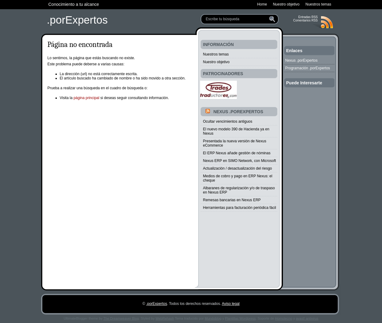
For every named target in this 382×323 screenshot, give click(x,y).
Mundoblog (213, 318)
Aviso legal (231, 304)
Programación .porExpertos (307, 68)
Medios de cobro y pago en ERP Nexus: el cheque (237, 178)
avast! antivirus (307, 318)
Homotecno (283, 318)
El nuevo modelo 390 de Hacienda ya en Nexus (236, 131)
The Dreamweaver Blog (121, 318)
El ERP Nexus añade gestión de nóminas (237, 153)
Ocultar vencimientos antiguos (228, 121)
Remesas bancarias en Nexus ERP (232, 200)
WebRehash (165, 318)
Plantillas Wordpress (240, 318)
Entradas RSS (308, 17)
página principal (86, 98)
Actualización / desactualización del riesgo (237, 168)
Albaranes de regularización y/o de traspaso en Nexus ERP (239, 190)
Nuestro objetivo (216, 62)
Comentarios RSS (305, 20)
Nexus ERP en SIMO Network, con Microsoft (239, 161)
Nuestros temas (216, 54)
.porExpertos (77, 20)
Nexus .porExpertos (238, 111)
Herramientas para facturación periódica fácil (239, 208)
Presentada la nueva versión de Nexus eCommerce (234, 143)
